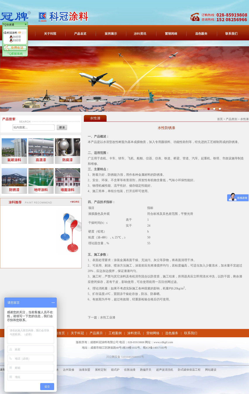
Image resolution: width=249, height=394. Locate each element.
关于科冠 (77, 333)
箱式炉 (115, 369)
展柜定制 (100, 369)
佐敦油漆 (129, 369)
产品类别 (231, 119)
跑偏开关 (145, 369)
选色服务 (171, 333)
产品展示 (96, 333)
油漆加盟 (84, 369)
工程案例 (115, 333)
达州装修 (68, 369)
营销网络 (152, 333)
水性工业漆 (107, 317)
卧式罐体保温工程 (189, 369)
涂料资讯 (133, 333)
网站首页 (58, 333)
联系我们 (190, 333)
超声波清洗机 (164, 369)
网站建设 (210, 369)
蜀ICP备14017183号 (155, 347)
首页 (220, 119)
